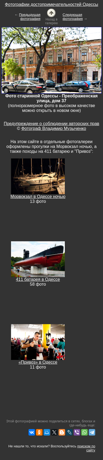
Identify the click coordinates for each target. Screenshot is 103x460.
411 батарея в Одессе (38, 279)
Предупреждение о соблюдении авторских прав (51, 123)
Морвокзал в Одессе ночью (37, 196)
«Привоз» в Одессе (38, 362)
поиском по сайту (86, 448)
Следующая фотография (73, 17)
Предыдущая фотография (30, 17)
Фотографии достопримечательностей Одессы (51, 4)
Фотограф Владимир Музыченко (53, 128)
